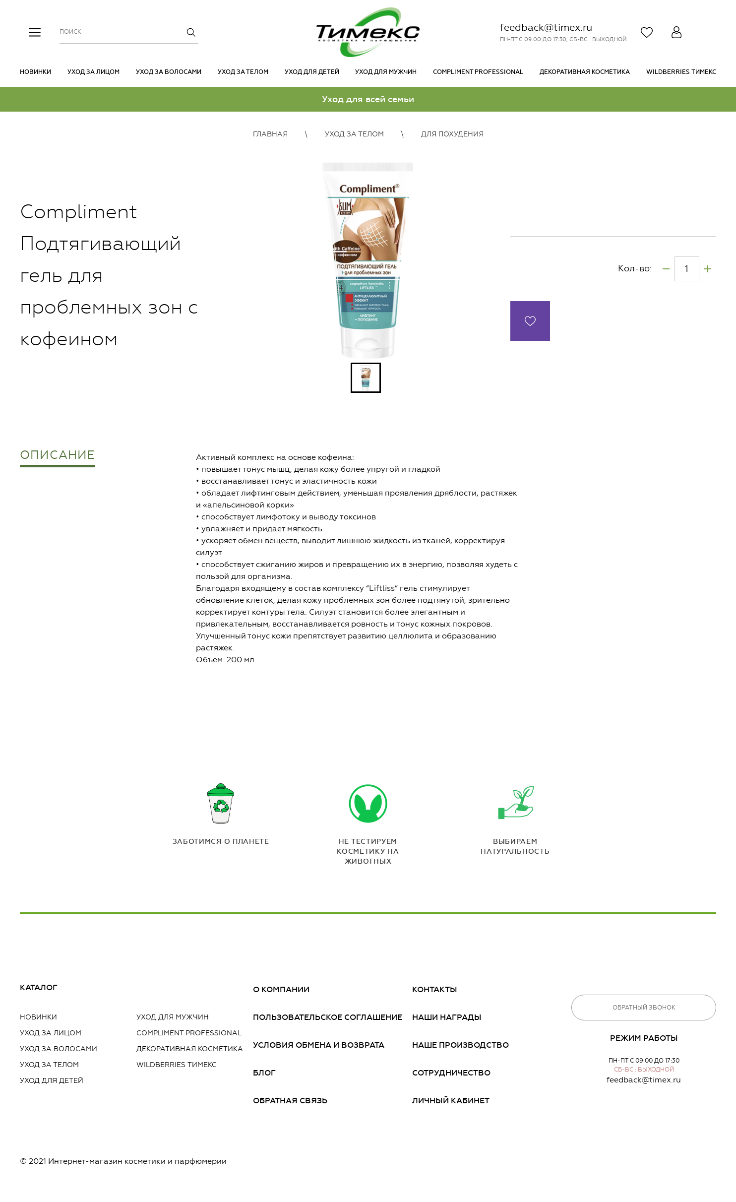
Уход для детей (312, 71)
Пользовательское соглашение (327, 1017)
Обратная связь (290, 1100)
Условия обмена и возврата (318, 1045)
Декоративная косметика (585, 71)
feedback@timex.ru (546, 27)
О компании (281, 989)
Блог (264, 1072)
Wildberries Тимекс (681, 71)
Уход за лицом (93, 71)
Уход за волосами (168, 71)
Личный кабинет (451, 1100)
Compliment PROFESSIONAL (478, 71)
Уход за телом (243, 71)
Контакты (434, 989)
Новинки (35, 71)
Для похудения (452, 134)
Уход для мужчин (386, 71)
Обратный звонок (644, 1007)
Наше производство (460, 1045)
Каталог (39, 987)
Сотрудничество (451, 1072)
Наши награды (447, 1017)
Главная (270, 134)
